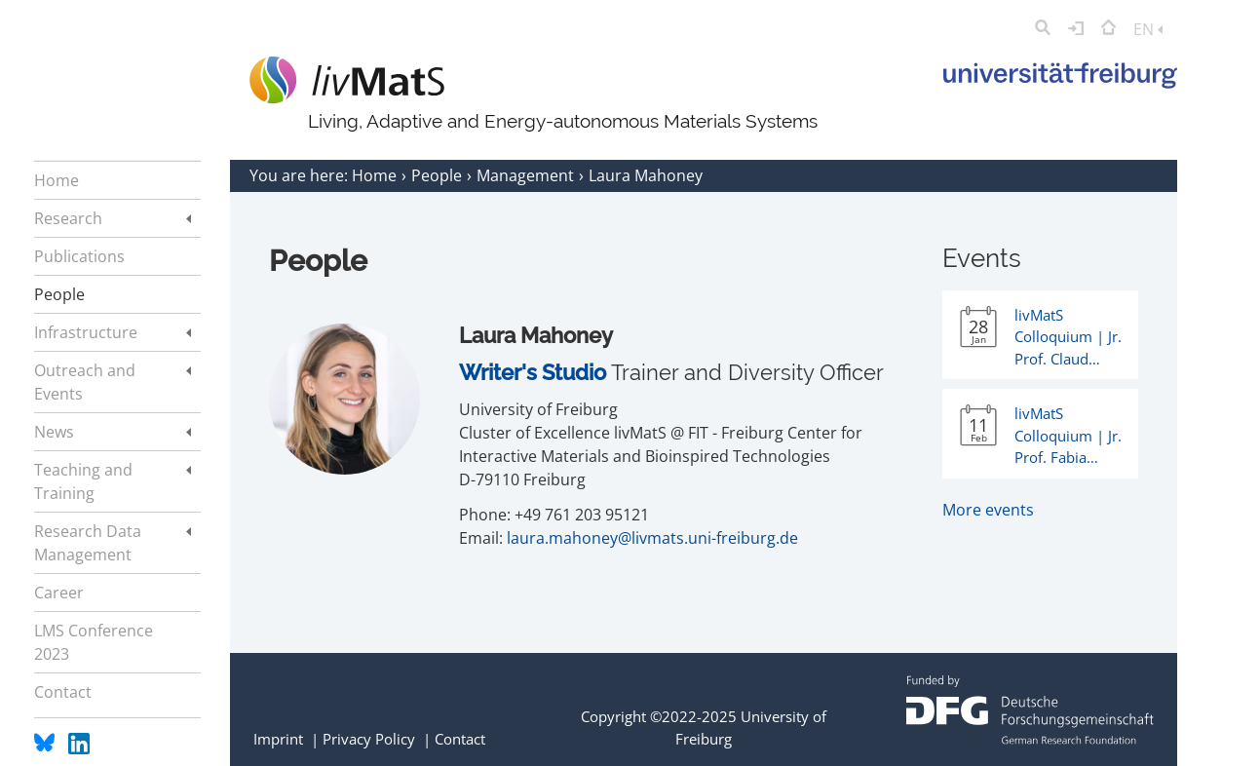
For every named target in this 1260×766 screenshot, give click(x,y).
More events (988, 509)
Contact (460, 738)
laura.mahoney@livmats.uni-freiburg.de (652, 538)
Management (527, 175)
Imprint (278, 738)
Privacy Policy (369, 738)
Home (376, 175)
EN (1148, 29)
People (438, 175)
